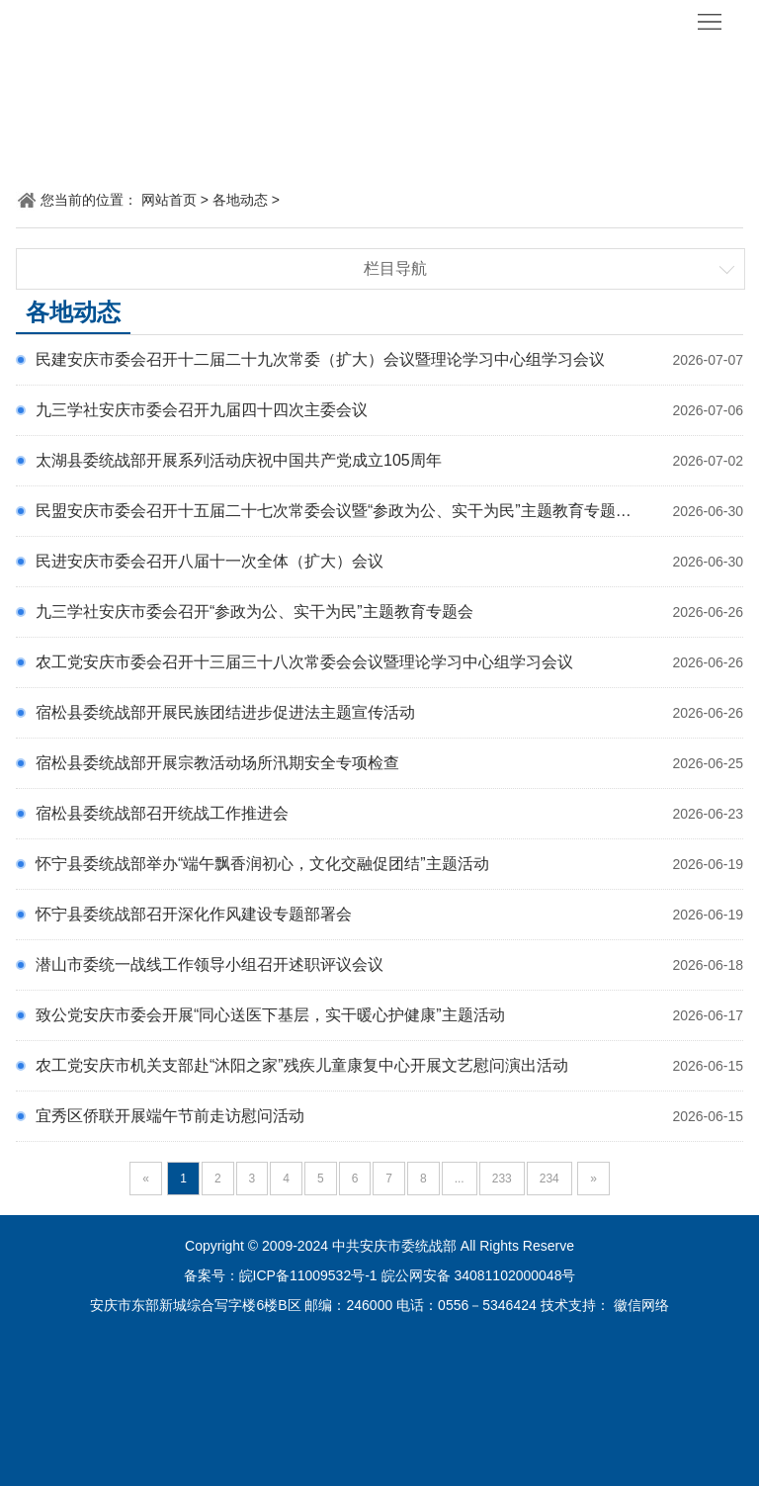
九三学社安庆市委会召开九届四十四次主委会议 (202, 409)
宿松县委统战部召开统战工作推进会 (162, 813)
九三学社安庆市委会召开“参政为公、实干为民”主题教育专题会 (254, 611)
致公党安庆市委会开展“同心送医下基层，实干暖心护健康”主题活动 (270, 1014)
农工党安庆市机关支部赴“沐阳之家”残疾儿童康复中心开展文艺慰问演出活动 (302, 1065)
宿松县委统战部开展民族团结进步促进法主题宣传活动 (225, 712)
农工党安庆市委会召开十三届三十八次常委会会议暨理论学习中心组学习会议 (304, 662)
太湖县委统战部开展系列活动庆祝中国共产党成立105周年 (239, 460)
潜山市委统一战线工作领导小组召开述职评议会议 (209, 964)
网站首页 (169, 200)
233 (502, 1178)
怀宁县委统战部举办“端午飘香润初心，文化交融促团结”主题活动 (262, 863)
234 (549, 1178)
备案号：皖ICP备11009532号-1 (281, 1275)
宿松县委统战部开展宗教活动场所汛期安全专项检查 (217, 762)
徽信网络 (641, 1305)
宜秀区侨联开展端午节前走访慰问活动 (170, 1115)
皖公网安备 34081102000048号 (478, 1275)
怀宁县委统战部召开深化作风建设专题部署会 (194, 914)
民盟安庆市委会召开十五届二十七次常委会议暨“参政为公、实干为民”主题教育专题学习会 (349, 510)
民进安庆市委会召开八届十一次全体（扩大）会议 (209, 561)
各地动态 (240, 200)
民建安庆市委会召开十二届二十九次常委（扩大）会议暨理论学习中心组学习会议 (320, 359)
